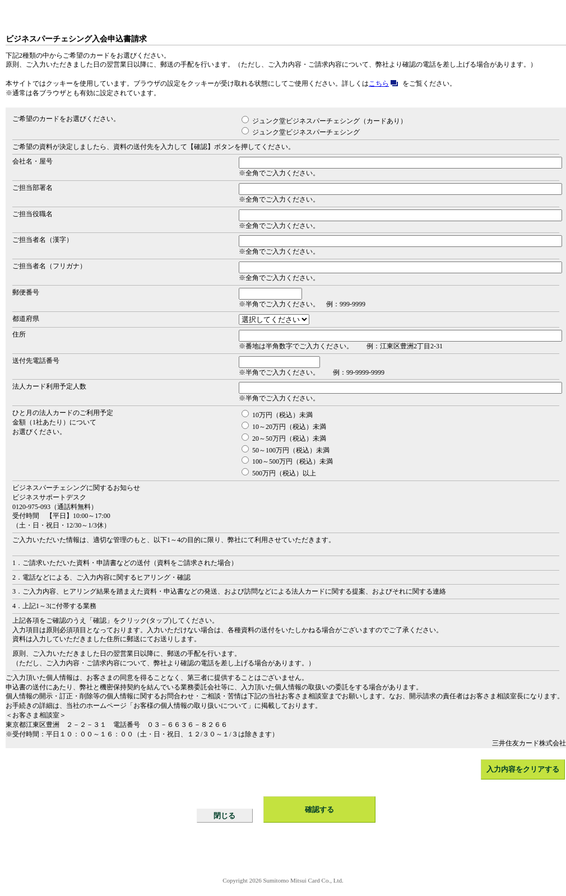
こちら (385, 83)
